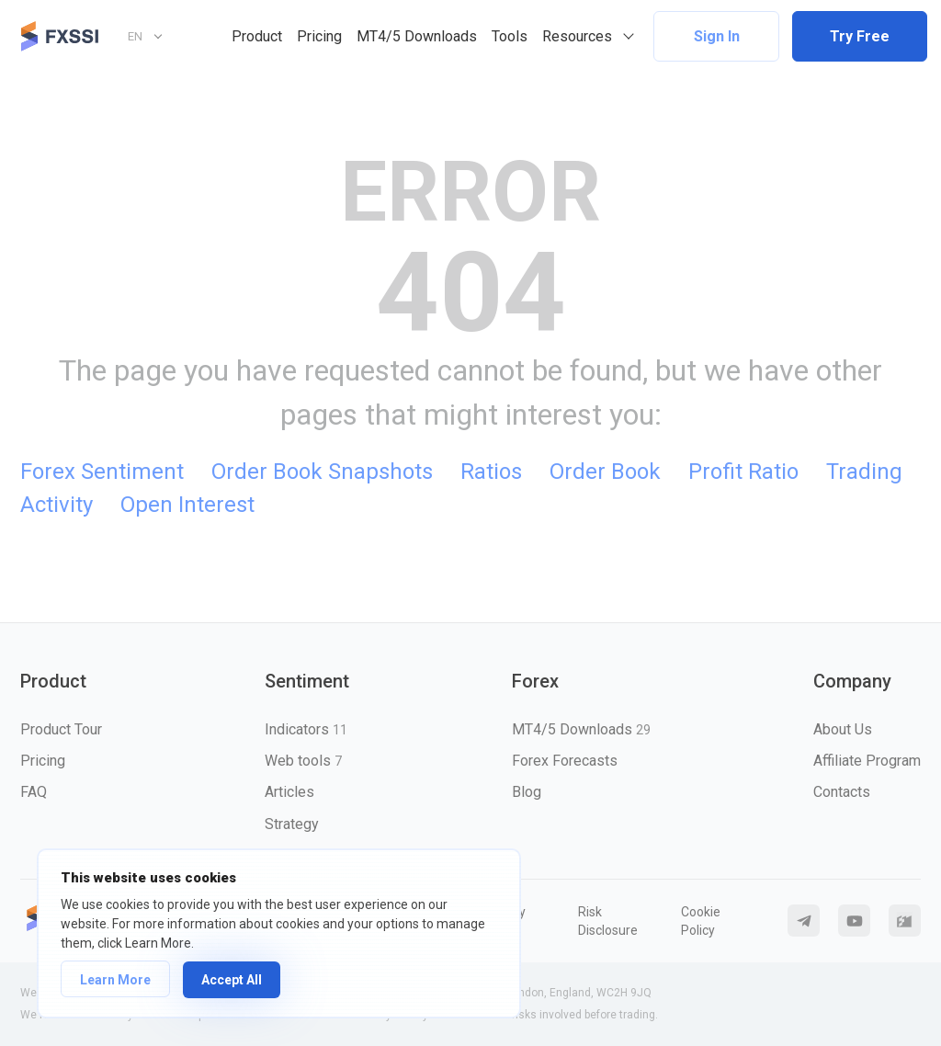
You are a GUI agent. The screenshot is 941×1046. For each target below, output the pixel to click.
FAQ (33, 792)
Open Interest (187, 504)
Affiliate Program (867, 760)
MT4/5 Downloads (417, 36)
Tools (509, 36)
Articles (289, 792)
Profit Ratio (743, 471)
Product (257, 36)
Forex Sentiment (102, 471)
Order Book (605, 471)
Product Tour (61, 729)
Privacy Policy (504, 921)
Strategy (292, 824)
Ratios (491, 471)
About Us (842, 729)
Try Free (860, 36)
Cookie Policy (700, 921)
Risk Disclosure (608, 921)
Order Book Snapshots (322, 471)
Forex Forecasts (565, 760)
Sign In (717, 36)
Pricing (319, 36)
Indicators (306, 729)
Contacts (841, 792)
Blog (526, 792)
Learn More (115, 979)
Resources (577, 36)
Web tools (303, 760)
